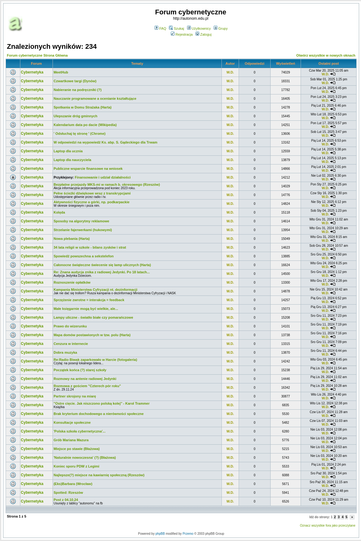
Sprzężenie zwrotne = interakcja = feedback (88, 300)
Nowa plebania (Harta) (71, 238)
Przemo (188, 533)
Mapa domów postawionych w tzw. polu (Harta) (91, 335)
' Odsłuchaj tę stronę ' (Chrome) (79, 133)
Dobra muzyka (65, 352)
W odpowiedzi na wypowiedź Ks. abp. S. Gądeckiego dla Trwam (105, 142)
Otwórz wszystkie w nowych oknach (325, 55)
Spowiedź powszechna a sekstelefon (83, 256)
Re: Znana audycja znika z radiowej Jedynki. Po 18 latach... (101, 272)
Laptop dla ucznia (68, 151)
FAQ (160, 28)
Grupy (221, 28)
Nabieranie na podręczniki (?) (77, 90)
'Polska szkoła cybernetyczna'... (79, 431)
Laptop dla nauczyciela (72, 160)
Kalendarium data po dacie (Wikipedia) (85, 125)
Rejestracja (182, 34)
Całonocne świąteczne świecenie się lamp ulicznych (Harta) (102, 265)
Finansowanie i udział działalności (102, 177)
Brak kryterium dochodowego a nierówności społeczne (98, 414)
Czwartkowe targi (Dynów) (74, 81)
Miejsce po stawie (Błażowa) (76, 449)
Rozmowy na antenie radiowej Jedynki (84, 379)
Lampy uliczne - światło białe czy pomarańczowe (93, 317)
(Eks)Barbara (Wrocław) (72, 484)
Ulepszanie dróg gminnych (75, 116)
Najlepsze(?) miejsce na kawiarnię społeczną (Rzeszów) (98, 475)
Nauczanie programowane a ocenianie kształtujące (94, 98)
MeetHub (60, 72)
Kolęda (59, 212)
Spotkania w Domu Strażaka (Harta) (82, 107)
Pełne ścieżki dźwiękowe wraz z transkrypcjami (91, 193)
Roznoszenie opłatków (71, 282)
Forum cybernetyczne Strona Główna (37, 55)
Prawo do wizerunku (70, 326)
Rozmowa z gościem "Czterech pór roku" (87, 386)
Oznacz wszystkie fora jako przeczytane (327, 525)
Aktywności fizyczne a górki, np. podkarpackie (91, 202)
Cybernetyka (32, 72)
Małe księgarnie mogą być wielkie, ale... (85, 309)
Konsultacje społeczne (72, 422)
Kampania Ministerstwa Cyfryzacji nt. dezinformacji (95, 289)
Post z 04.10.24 (65, 500)
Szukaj (176, 28)
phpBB (160, 533)
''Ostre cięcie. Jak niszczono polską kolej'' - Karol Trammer (101, 403)
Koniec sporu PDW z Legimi (76, 466)
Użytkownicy (199, 28)
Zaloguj (203, 34)
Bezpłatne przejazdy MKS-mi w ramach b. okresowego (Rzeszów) (106, 184)
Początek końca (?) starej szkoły (79, 370)
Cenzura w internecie (70, 344)
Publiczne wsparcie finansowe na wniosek (88, 168)
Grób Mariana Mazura (71, 440)
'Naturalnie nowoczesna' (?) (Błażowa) (84, 457)
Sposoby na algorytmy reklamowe (81, 221)
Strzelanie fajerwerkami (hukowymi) (82, 230)
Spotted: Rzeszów (68, 492)
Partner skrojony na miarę (74, 396)
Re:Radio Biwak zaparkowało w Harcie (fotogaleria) (95, 360)
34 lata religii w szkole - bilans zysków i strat (89, 247)
